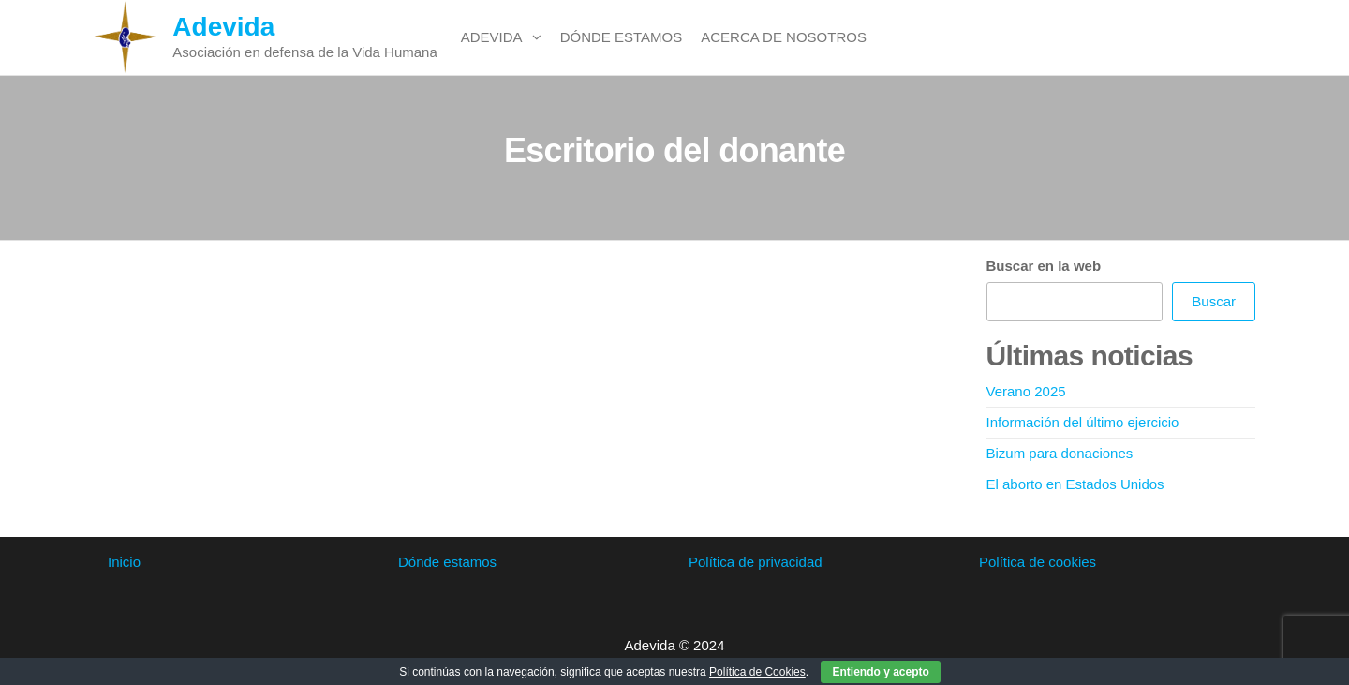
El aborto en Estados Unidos (1075, 484)
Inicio (124, 562)
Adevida (223, 26)
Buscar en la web (1044, 266)
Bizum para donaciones (1060, 453)
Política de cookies (1037, 562)
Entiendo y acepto (880, 671)
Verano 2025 (1026, 391)
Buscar (1214, 301)
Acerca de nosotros (784, 37)
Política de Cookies (757, 671)
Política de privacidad (756, 562)
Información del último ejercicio (1082, 422)
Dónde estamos (621, 37)
